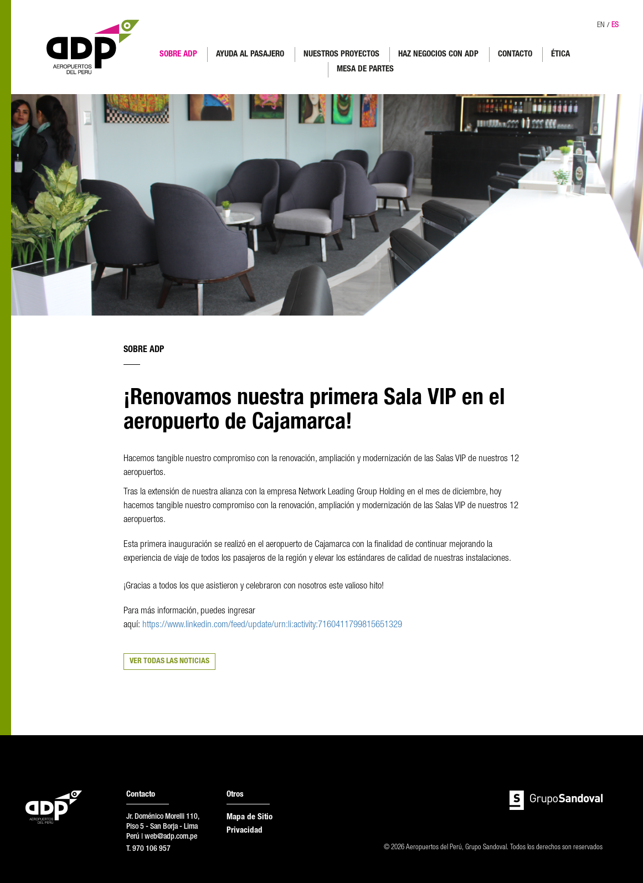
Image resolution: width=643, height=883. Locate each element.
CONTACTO (515, 54)
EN (601, 25)
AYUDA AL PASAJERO (250, 54)
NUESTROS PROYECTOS (341, 54)
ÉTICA (560, 54)
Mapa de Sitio (249, 817)
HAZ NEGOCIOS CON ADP (438, 54)
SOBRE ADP (178, 54)
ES (615, 25)
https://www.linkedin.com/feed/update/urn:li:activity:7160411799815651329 (273, 625)
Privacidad (245, 831)
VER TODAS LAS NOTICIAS (169, 661)
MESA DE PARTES (365, 69)
